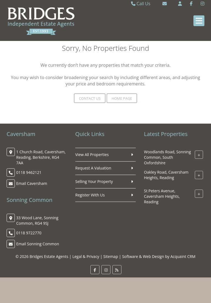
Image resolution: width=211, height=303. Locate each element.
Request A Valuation (93, 168)
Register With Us (90, 195)
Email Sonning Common (37, 243)
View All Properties (92, 154)
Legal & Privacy (85, 256)
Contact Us (90, 98)
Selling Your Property (94, 181)
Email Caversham (31, 183)
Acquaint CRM (182, 256)
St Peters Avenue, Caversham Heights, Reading (162, 196)
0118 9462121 (28, 172)
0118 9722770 (28, 232)
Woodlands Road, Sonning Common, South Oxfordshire (167, 157)
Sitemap (110, 256)
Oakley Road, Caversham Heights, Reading (166, 174)
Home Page (122, 98)
